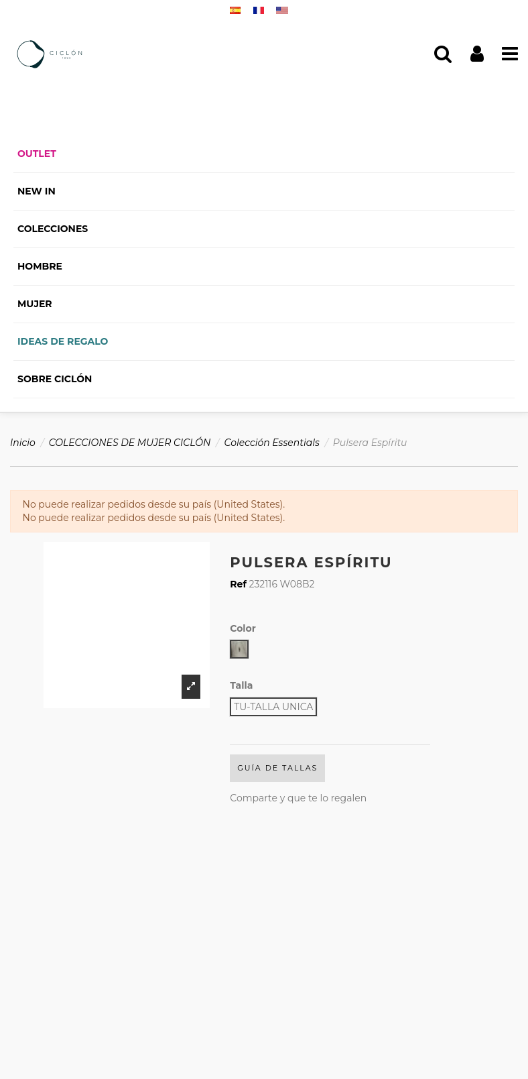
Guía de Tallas (277, 768)
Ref (238, 584)
